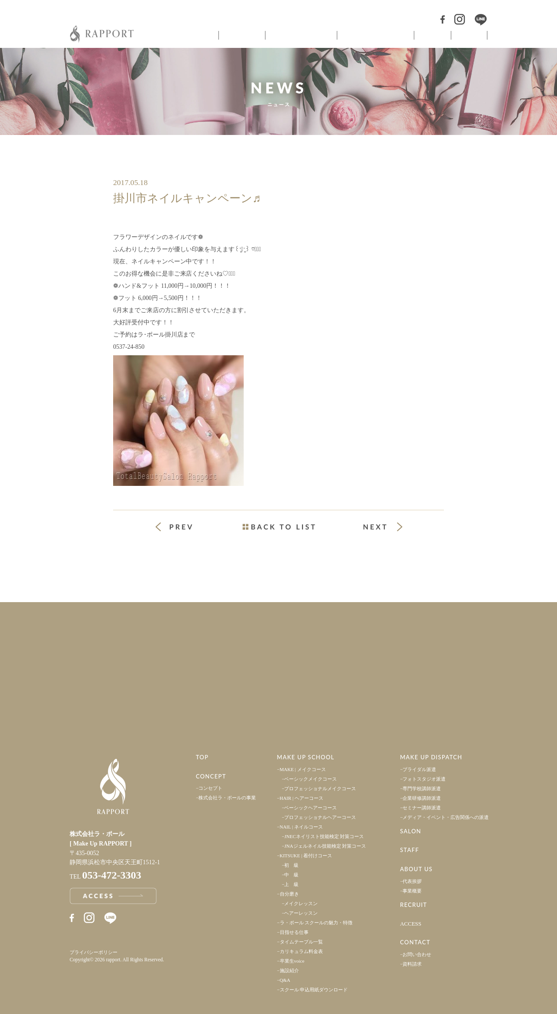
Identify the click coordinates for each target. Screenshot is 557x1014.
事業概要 (412, 890)
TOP (202, 757)
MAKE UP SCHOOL (305, 757)
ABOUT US (416, 869)
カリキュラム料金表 (301, 951)
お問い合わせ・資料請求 (417, 696)
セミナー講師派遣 (422, 807)
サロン (431, 35)
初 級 (291, 865)
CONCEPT (211, 776)
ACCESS (410, 923)
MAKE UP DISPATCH (431, 757)
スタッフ (469, 35)
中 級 (291, 874)
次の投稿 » (383, 526)
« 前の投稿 (182, 527)
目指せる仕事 (294, 932)
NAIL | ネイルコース (301, 826)
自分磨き (289, 893)
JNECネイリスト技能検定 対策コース (324, 836)
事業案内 (139, 633)
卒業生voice (292, 960)
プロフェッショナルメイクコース (320, 788)
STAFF (409, 849)
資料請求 (412, 964)
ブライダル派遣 (419, 769)
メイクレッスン (301, 903)
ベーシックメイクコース (310, 779)
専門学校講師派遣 (422, 788)
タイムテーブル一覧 (301, 941)
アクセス (139, 696)
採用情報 (417, 633)
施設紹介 (289, 970)
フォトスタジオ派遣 (424, 779)
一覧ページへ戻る (278, 526)
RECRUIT (413, 904)
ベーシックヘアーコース (310, 807)
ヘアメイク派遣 (374, 35)
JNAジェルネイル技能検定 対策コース (325, 846)
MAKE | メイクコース (303, 769)
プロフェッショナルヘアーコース (320, 817)
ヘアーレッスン (301, 913)
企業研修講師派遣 (422, 798)
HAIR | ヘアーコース (302, 798)
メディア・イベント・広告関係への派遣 (446, 817)
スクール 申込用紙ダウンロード (314, 989)
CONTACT (415, 942)
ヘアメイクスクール (300, 35)
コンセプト (241, 35)
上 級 (291, 884)
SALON (410, 831)
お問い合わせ (417, 954)
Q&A (285, 980)
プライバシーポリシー (93, 952)
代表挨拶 (412, 881)
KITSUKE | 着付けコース (306, 855)
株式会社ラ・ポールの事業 (227, 797)
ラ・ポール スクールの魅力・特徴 (316, 922)
